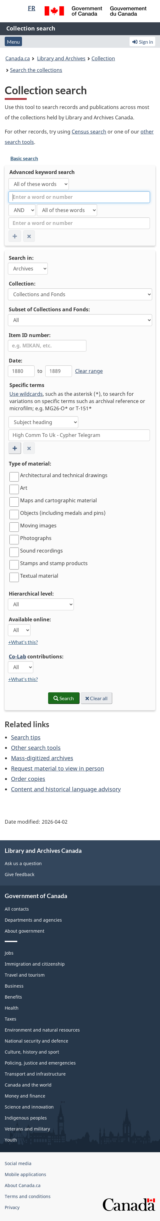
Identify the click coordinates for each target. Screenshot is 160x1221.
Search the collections (36, 70)
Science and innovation (29, 1107)
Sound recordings (41, 550)
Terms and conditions (28, 1196)
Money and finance (25, 1096)
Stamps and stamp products (54, 563)
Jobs (9, 953)
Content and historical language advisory (66, 789)
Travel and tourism (25, 975)
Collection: (22, 283)
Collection (103, 58)
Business (14, 986)
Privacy (12, 1207)
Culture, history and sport (32, 1052)
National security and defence (36, 1041)
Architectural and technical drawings (64, 475)
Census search (89, 131)
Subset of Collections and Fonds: (49, 309)
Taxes (10, 1019)
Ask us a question (23, 863)
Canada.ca (17, 58)
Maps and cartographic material (58, 500)
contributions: (36, 656)
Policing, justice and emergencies (40, 1063)
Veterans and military (27, 1129)
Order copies (28, 778)
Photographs (36, 538)
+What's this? (23, 642)
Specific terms (26, 385)
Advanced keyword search (42, 172)
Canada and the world (28, 1085)
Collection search (30, 28)
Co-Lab (17, 656)
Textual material (39, 575)
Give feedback (19, 874)
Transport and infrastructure (35, 1074)
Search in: (21, 257)
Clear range (89, 371)
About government (24, 931)
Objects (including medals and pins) (63, 513)
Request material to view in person (57, 768)
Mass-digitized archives (42, 758)
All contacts (17, 909)
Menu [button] (13, 42)
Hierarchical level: (31, 593)
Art (23, 487)
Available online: (30, 619)
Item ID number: (30, 335)
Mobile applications (25, 1174)
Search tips (26, 737)
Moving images (38, 525)
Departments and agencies (33, 920)
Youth (11, 1140)
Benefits (13, 997)
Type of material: (30, 463)
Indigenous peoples (26, 1118)
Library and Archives (61, 58)
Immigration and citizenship (35, 964)
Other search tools (36, 747)
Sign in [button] (142, 42)
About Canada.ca (23, 1185)
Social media (18, 1163)
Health (12, 1008)
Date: (15, 360)
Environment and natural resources (42, 1030)
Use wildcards (26, 393)
